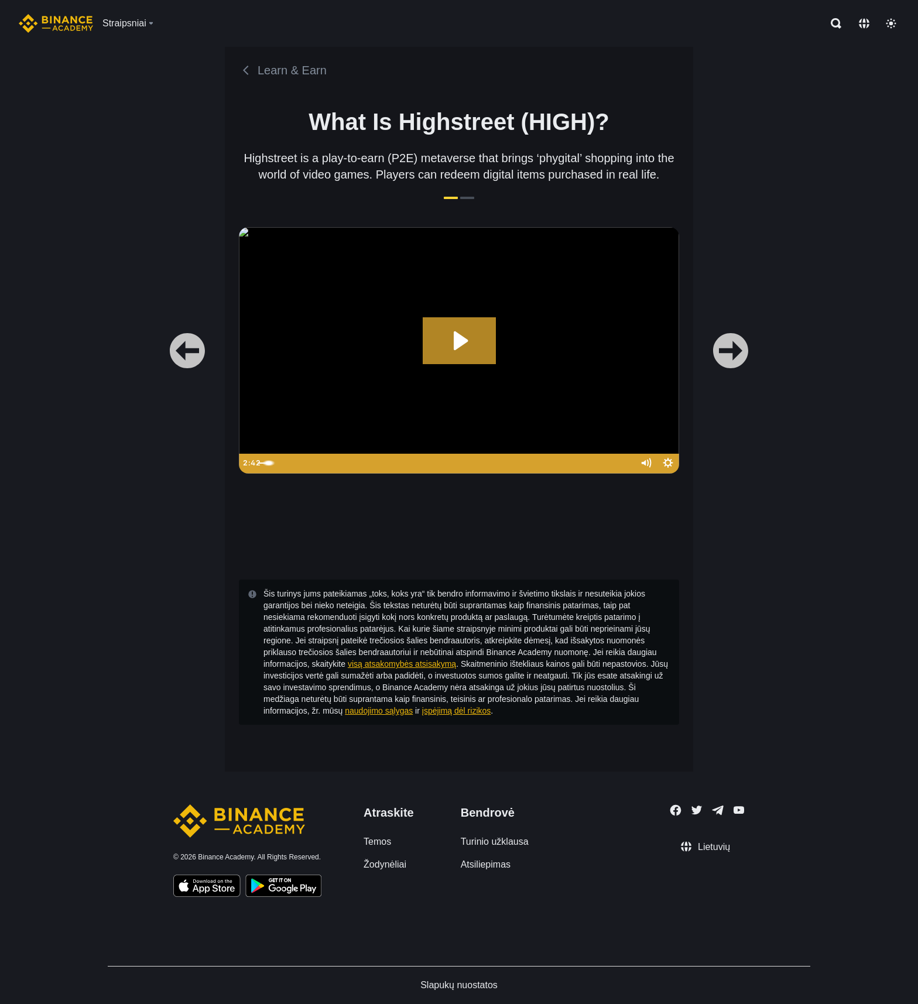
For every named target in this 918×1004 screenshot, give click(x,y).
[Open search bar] (832, 23)
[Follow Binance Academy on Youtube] (739, 810)
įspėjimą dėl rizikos (456, 710)
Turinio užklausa (495, 842)
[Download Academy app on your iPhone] (207, 887)
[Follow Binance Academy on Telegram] (718, 810)
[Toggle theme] (891, 23)
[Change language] (864, 23)
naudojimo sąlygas (379, 710)
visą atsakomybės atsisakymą (402, 664)
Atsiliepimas (486, 864)
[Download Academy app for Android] (283, 887)
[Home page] (56, 23)
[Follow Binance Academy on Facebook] (675, 810)
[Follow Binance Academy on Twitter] (697, 810)
